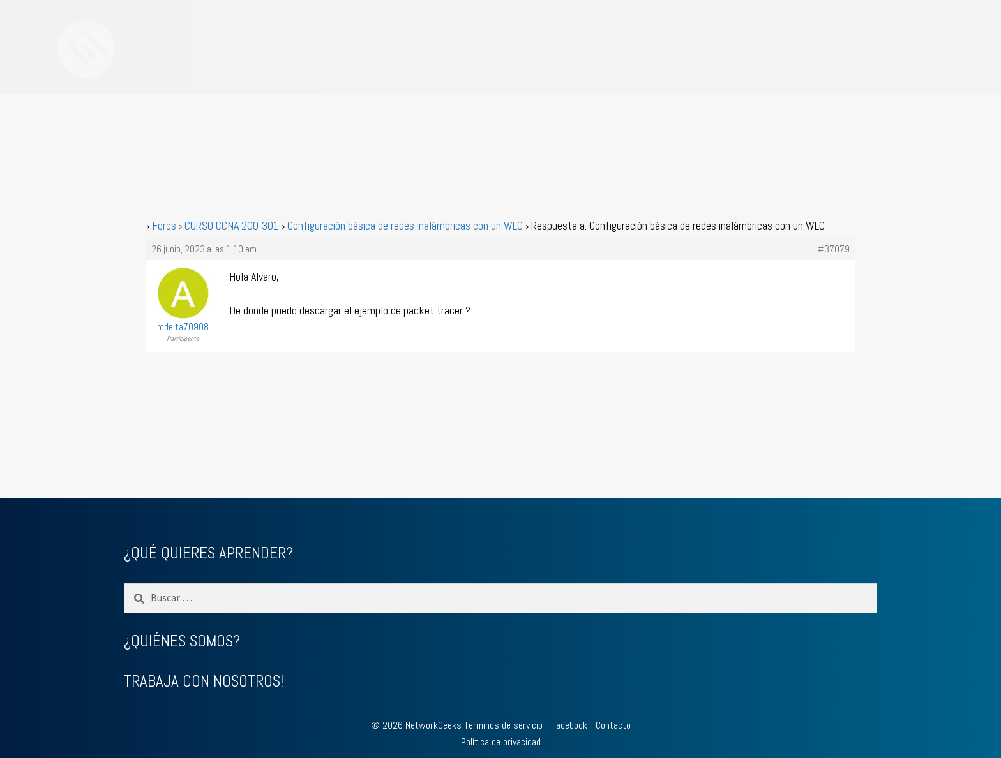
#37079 (834, 249)
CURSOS (458, 47)
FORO (608, 47)
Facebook (569, 725)
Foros (164, 225)
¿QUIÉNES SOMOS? (182, 641)
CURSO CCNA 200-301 (231, 225)
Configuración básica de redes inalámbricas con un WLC (405, 225)
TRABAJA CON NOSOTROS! (203, 681)
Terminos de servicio (503, 725)
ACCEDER (557, 47)
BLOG (506, 47)
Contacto (613, 725)
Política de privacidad (501, 741)
